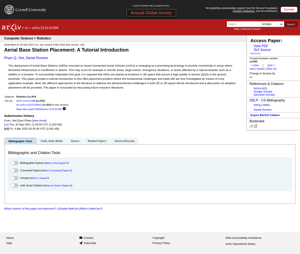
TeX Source (262, 50)
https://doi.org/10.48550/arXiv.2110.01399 (39, 109)
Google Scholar (263, 91)
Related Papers (97, 141)
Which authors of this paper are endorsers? (30, 208)
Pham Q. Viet (14, 58)
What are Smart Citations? (58, 185)
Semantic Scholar (264, 94)
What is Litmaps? (39, 178)
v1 (36, 44)
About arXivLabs (124, 141)
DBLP (254, 100)
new (252, 68)
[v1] (6, 124)
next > (271, 65)
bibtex (266, 104)
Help (236, 29)
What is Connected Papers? (56, 170)
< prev (255, 65)
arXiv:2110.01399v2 (31, 104)
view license (255, 53)
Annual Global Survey (151, 12)
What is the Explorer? (57, 163)
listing (257, 104)
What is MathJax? (90, 208)
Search (291, 24)
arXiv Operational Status (242, 243)
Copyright (158, 237)
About (10, 237)
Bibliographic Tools (20, 141)
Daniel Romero (37, 58)
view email (39, 120)
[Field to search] (272, 24)
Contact (89, 237)
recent (260, 68)
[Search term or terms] (245, 24)
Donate (289, 9)
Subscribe (90, 243)
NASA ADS (260, 88)
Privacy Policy (161, 243)
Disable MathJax (68, 208)
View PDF (261, 46)
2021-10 (271, 68)
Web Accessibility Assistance (243, 237)
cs (26, 28)
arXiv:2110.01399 (26, 100)
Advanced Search (251, 29)
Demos (75, 141)
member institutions (244, 11)
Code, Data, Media (51, 141)
